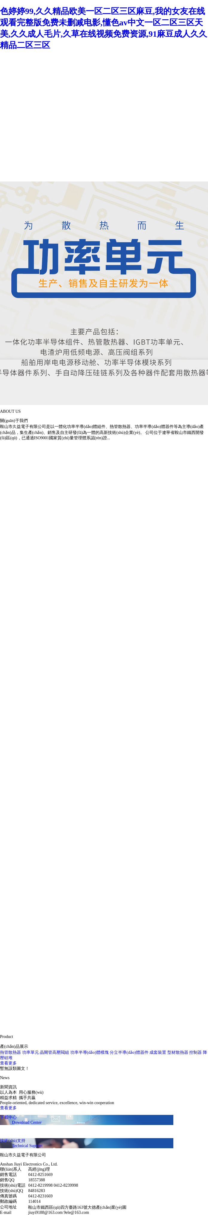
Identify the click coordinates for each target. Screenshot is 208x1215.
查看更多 (8, 1063)
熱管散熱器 (10, 1052)
